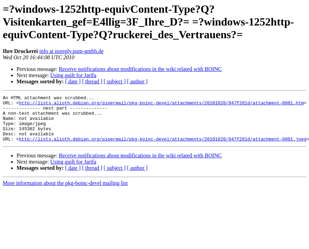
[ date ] (73, 81)
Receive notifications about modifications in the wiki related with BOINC (140, 69)
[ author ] (137, 81)
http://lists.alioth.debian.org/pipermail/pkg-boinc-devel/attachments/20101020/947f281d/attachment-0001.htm (161, 105)
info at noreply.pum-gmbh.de (71, 51)
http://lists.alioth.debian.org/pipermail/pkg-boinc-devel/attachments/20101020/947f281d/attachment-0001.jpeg (163, 148)
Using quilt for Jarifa (73, 75)
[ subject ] (115, 81)
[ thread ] (92, 81)
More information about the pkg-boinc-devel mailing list (65, 192)
